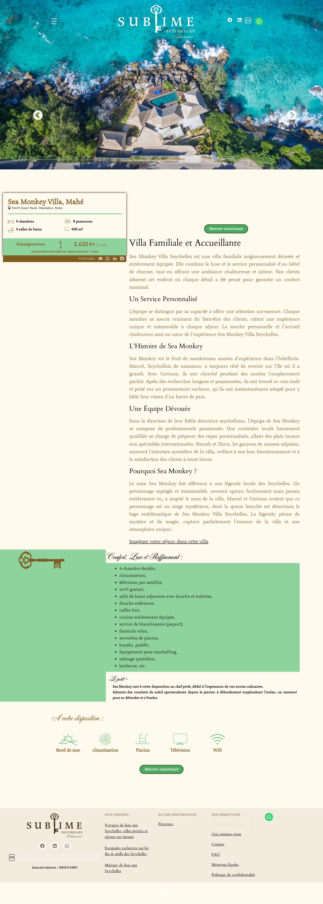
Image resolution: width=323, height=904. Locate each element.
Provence (165, 824)
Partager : (87, 258)
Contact (218, 844)
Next (288, 112)
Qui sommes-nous (226, 834)
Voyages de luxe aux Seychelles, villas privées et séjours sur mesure (126, 831)
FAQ (216, 854)
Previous (34, 112)
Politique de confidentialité (233, 874)
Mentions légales (225, 864)
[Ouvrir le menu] (54, 21)
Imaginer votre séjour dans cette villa (168, 541)
